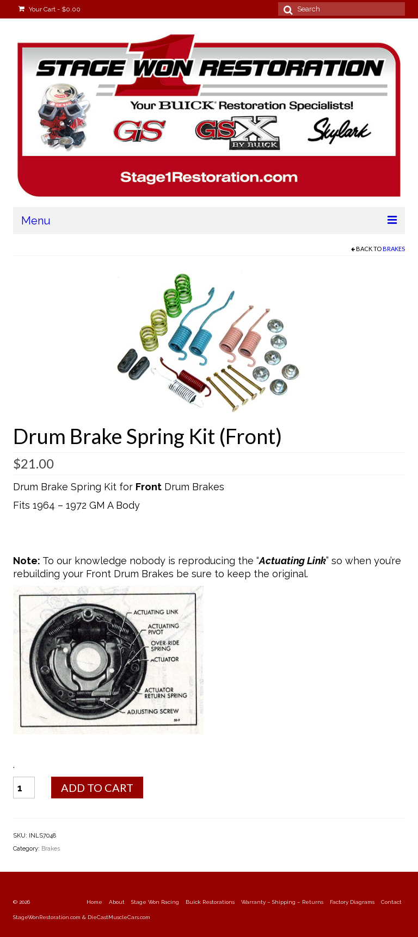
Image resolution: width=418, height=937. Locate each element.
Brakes (394, 248)
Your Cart (50, 9)
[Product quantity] (24, 787)
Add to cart (97, 787)
